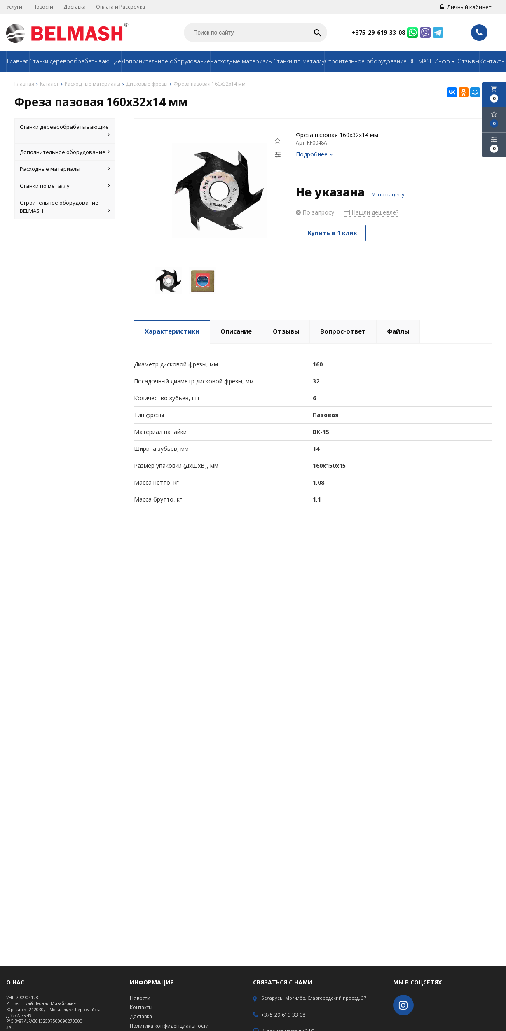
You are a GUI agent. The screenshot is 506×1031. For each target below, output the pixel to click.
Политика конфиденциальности (169, 1025)
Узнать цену (388, 194)
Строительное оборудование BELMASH (379, 61)
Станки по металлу (298, 61)
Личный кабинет (466, 7)
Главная (18, 61)
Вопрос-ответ (343, 331)
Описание (236, 331)
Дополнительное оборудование (166, 61)
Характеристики (172, 331)
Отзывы (468, 61)
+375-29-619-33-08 (378, 32)
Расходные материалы (242, 61)
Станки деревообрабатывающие (75, 61)
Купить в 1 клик (333, 233)
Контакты (493, 61)
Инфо (445, 61)
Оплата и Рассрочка (120, 6)
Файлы (398, 331)
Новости (43, 6)
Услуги (14, 6)
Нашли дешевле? (371, 212)
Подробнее (314, 154)
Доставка (74, 6)
